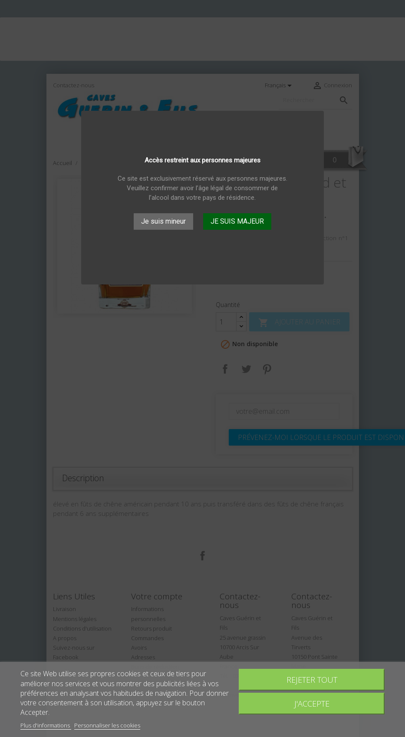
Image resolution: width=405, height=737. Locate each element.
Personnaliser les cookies (107, 725)
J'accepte (311, 703)
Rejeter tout (311, 679)
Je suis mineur (163, 221)
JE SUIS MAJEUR (237, 221)
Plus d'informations (45, 725)
